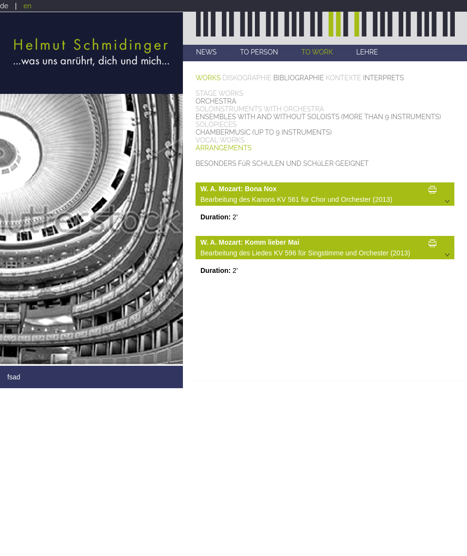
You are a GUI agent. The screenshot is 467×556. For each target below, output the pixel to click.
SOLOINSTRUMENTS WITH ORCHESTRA (260, 109)
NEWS (206, 52)
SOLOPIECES (216, 124)
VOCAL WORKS (220, 140)
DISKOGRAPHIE (246, 78)
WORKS (208, 78)
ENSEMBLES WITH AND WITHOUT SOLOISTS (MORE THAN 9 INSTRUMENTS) (318, 117)
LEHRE (367, 52)
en (27, 6)
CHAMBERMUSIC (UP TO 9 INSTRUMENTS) (264, 132)
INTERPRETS (383, 78)
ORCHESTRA (216, 101)
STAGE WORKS (219, 93)
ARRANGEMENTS (223, 148)
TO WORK (317, 52)
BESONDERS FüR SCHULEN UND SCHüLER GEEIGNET (282, 163)
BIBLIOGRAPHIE (298, 78)
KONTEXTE (343, 78)
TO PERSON (259, 52)
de (4, 6)
